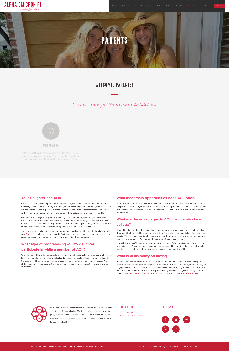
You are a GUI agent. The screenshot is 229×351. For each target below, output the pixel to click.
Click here (31, 234)
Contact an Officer (127, 313)
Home (114, 6)
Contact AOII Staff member (132, 315)
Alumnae (206, 6)
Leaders (179, 6)
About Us (126, 6)
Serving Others (162, 6)
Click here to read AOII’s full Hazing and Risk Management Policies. (164, 273)
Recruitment (142, 6)
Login (219, 6)
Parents (192, 6)
